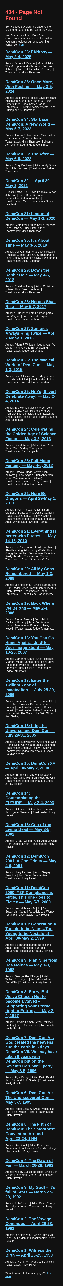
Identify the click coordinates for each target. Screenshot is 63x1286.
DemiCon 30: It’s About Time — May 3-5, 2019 (27, 242)
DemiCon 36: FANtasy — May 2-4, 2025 (28, 54)
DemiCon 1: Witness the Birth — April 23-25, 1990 (29, 1252)
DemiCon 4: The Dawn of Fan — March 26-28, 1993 (29, 1163)
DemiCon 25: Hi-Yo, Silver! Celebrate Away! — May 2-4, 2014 (30, 396)
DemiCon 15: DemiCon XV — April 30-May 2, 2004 (30, 765)
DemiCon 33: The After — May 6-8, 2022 (29, 156)
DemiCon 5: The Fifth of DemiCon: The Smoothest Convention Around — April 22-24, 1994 (30, 1131)
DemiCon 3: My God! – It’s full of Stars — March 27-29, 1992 (30, 1192)
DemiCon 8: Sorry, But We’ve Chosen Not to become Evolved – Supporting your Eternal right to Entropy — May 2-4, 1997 (29, 1003)
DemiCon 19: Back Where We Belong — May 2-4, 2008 (29, 608)
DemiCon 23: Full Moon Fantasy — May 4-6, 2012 (29, 463)
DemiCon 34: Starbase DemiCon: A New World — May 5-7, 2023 (30, 124)
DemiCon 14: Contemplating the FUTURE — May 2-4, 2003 (29, 798)
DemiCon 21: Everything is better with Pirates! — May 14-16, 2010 (30, 536)
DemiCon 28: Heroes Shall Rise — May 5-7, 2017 (30, 304)
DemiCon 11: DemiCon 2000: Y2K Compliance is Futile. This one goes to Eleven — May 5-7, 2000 (29, 894)
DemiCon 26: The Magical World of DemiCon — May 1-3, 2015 (30, 365)
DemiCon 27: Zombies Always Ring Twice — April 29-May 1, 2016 (31, 333)
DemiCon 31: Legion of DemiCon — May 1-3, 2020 (30, 216)
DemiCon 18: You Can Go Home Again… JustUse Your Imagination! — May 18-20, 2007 (29, 645)
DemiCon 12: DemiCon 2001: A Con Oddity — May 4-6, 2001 (30, 861)
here (22, 44)
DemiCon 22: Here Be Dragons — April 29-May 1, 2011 (30, 498)
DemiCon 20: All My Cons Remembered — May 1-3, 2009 (29, 573)
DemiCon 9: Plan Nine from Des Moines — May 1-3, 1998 (31, 965)
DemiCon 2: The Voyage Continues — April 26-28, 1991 (29, 1224)
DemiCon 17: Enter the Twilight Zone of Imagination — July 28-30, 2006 (30, 687)
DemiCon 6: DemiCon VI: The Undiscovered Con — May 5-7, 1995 (29, 1097)
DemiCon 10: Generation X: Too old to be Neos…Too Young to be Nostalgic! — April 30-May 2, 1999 (31, 931)
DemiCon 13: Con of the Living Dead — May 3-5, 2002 (28, 829)
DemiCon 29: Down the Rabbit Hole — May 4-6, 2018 (27, 275)
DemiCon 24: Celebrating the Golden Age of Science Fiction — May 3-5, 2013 (30, 434)
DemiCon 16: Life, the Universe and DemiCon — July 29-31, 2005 (30, 730)
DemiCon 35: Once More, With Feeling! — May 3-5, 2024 (29, 86)
